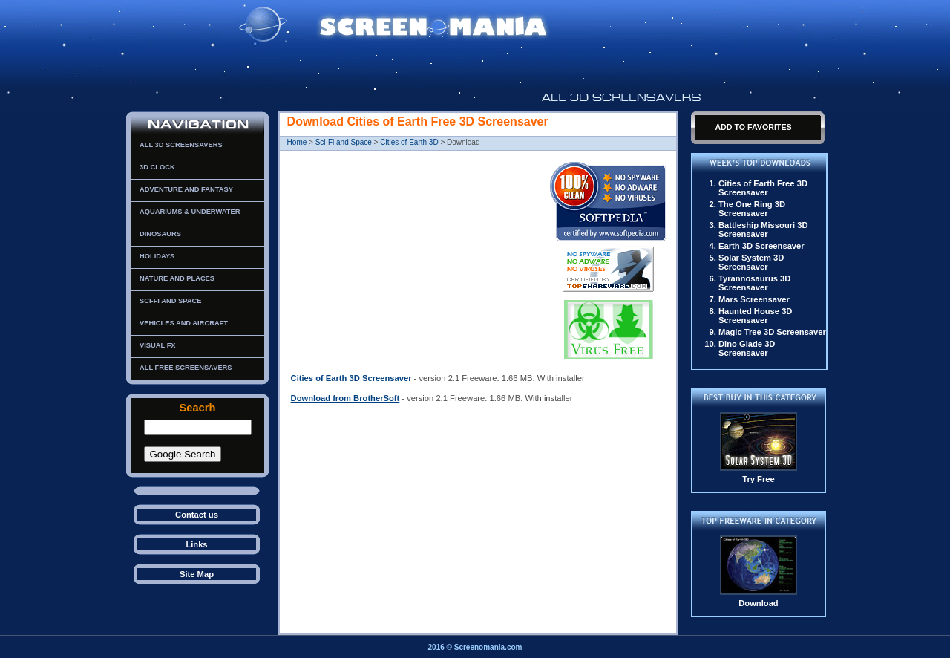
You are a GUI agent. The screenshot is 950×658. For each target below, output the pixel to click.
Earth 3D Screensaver (761, 245)
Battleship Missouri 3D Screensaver (763, 229)
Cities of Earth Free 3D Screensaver (763, 188)
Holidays (157, 256)
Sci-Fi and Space (170, 300)
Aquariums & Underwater (190, 211)
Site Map (197, 574)
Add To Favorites (753, 127)
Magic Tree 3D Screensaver (772, 332)
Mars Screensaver (754, 299)
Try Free (758, 479)
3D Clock (157, 167)
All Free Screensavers (186, 367)
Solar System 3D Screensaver (751, 262)
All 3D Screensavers (181, 145)
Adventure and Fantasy (186, 189)
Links (196, 544)
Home (297, 142)
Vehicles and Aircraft (184, 323)
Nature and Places (177, 278)
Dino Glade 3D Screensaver (746, 348)
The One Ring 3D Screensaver (751, 209)
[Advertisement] (415, 258)
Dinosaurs (160, 234)
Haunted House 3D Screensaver (755, 316)
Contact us (196, 514)
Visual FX (158, 345)
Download (758, 603)
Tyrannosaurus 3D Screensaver (754, 283)
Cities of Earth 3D (409, 142)
